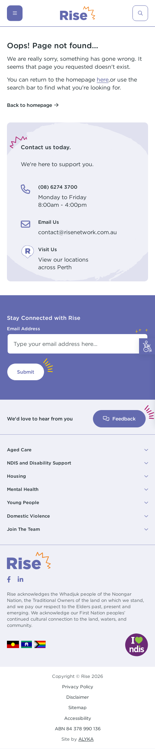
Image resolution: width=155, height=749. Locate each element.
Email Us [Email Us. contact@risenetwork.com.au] (48, 222)
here (103, 79)
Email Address (23, 328)
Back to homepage (29, 105)
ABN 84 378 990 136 (78, 728)
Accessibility (77, 718)
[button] (77, 450)
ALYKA (86, 739)
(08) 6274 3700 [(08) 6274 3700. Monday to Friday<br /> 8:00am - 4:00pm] (57, 187)
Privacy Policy (77, 686)
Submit (25, 371)
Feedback (119, 418)
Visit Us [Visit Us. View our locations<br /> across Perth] (47, 249)
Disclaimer (77, 697)
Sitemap (77, 707)
